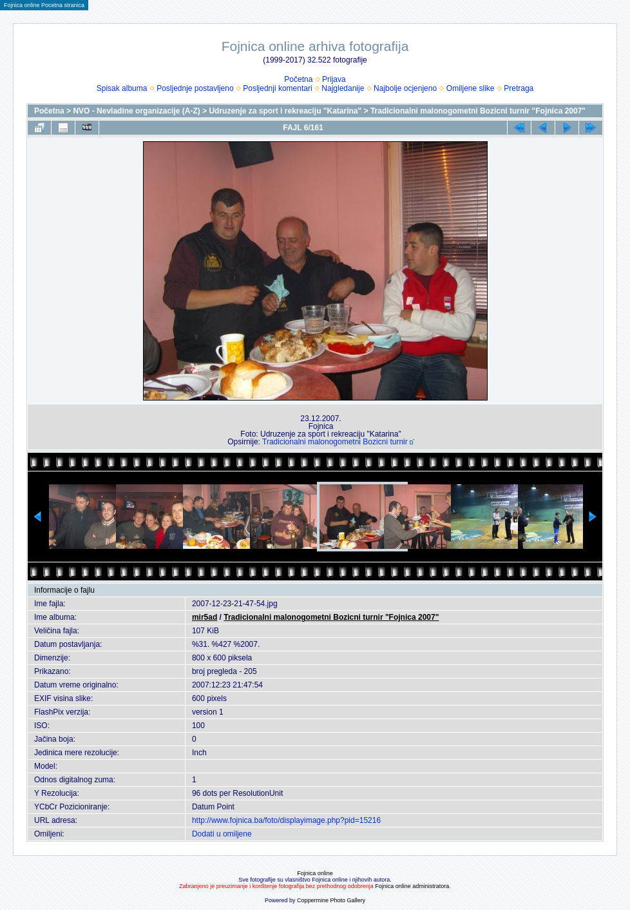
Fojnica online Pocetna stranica (44, 5)
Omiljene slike (470, 88)
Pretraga (518, 88)
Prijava (334, 79)
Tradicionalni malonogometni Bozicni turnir (335, 441)
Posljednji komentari (277, 88)
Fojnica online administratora (412, 886)
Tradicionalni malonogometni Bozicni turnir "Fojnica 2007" (478, 110)
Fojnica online (315, 873)
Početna (298, 79)
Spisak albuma (122, 88)
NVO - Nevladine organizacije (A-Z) (136, 110)
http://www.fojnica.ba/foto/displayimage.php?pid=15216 (286, 820)
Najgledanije (342, 88)
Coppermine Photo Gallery (331, 900)
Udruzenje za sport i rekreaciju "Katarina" (285, 110)
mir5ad (204, 617)
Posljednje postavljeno (195, 88)
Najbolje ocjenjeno (405, 88)
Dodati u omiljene (222, 833)
